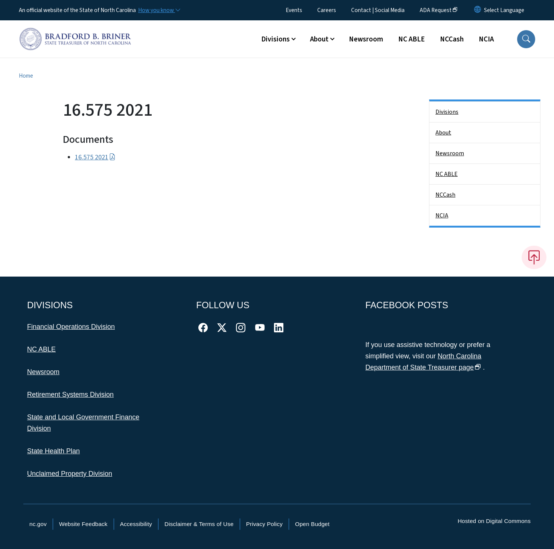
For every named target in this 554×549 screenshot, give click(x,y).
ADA (439, 10)
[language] (504, 10)
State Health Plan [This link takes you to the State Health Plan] (53, 451)
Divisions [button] (275, 39)
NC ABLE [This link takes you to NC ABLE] (41, 349)
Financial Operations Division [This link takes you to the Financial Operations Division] (71, 326)
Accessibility (136, 524)
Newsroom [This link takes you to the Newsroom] (43, 372)
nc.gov (38, 524)
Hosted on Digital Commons (494, 521)
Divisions (446, 112)
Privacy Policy (264, 524)
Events (294, 10)
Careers (326, 10)
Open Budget (312, 524)
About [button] (319, 39)
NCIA (486, 39)
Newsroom (366, 39)
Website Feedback (83, 524)
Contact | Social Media (378, 10)
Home (26, 76)
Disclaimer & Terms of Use (199, 524)
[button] (526, 39)
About (443, 132)
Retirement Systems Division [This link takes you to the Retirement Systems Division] (70, 394)
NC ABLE (411, 39)
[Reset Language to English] (477, 10)
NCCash (452, 39)
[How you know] (159, 10)
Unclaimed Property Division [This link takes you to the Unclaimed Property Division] (69, 473)
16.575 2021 (95, 157)
